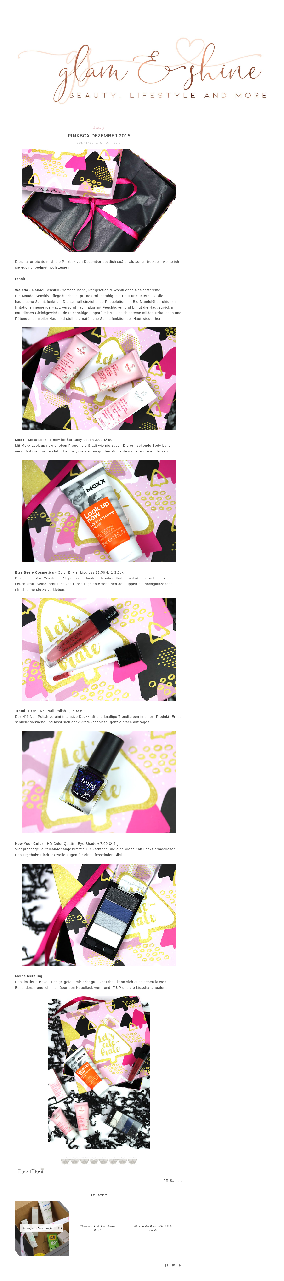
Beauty (99, 127)
